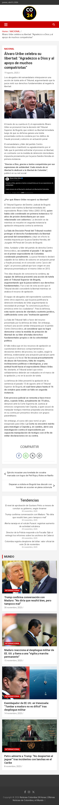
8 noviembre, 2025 (12, 766)
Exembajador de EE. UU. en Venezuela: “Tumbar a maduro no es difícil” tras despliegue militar (26, 706)
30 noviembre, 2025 (13, 607)
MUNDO (9, 556)
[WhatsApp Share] (25, 455)
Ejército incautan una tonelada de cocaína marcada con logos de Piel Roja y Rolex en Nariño (30, 474)
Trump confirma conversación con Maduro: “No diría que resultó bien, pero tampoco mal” (27, 600)
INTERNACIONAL (12, 590)
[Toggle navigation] (6, 24)
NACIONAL (9, 49)
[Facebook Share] (19, 455)
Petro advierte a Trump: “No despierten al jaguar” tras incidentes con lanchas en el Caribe (28, 759)
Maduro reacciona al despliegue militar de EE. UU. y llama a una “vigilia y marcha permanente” (29, 653)
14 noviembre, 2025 (13, 713)
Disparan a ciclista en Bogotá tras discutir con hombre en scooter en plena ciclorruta (30, 486)
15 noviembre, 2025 (13, 660)
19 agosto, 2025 (11, 73)
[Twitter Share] (32, 455)
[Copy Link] (39, 455)
